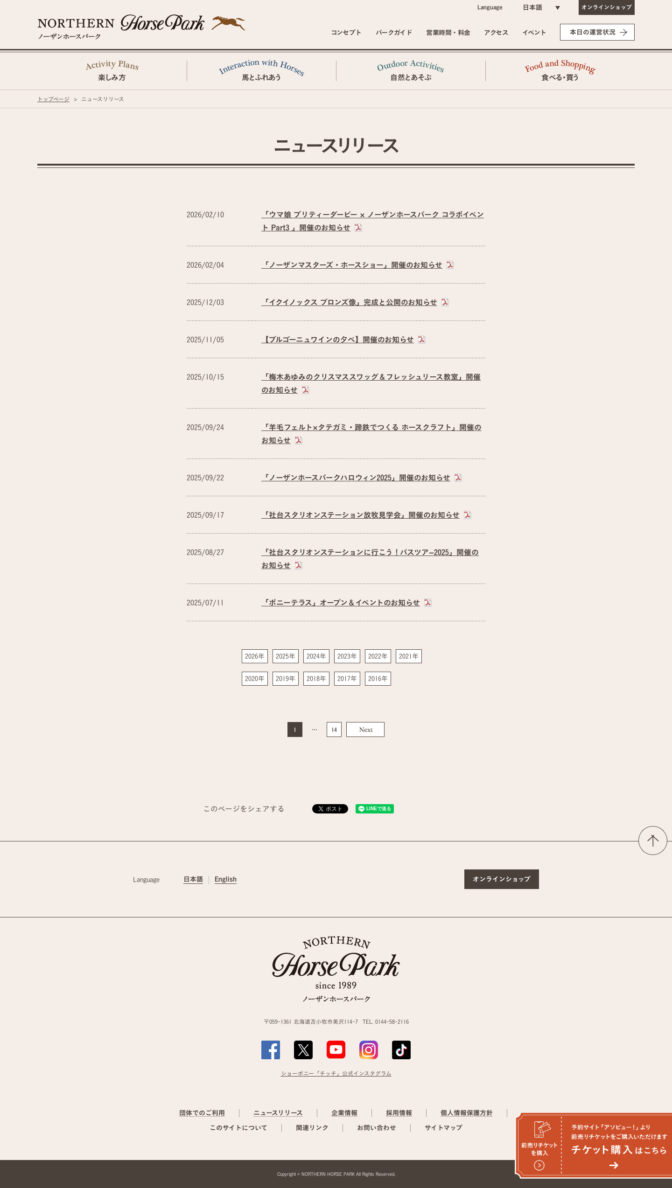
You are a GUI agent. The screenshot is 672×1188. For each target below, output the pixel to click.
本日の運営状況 (593, 32)
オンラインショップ (606, 7)
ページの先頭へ (652, 840)
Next (365, 729)
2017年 (347, 678)
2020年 (255, 678)
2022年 (378, 656)
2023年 (347, 656)
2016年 (378, 678)
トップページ (53, 99)
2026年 (255, 656)
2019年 (285, 678)
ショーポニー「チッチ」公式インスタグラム (336, 1073)
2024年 (316, 656)
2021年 (409, 656)
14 (334, 729)
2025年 (285, 656)
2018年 (316, 678)
